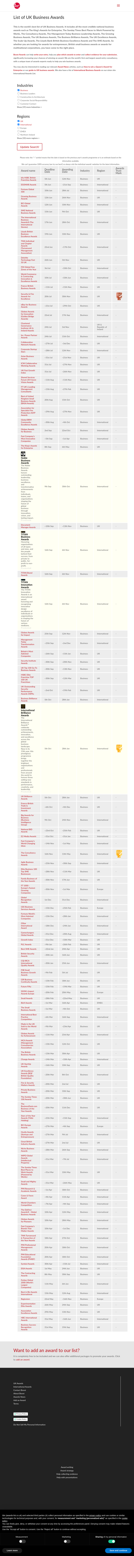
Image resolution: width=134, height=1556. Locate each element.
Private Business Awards (28, 1091)
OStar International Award (26, 925)
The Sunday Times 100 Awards (29, 1098)
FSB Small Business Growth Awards (28, 972)
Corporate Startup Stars (29, 350)
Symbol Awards (27, 1264)
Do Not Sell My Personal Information (29, 1424)
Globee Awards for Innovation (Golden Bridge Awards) (27, 315)
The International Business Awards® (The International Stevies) (28, 222)
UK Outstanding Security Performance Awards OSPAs (28, 690)
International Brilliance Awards (28, 713)
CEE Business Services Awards (28, 908)
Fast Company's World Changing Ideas (28, 843)
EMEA (23, 131)
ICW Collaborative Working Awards (29, 364)
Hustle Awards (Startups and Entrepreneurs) (27, 1134)
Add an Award (19, 1400)
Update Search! (29, 146)
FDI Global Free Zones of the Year (28, 268)
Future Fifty (26, 986)
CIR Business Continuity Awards (29, 980)
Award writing (67, 1467)
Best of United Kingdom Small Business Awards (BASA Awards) (28, 399)
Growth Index (27, 939)
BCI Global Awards (25, 204)
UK (21, 121)
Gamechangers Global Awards (27, 933)
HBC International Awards (29, 1318)
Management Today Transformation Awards (27, 643)
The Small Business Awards (28, 1008)
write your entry (41, 54)
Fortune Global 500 (27, 190)
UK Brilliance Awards (26, 797)
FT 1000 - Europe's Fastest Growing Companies (28, 889)
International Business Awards (87, 70)
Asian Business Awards (27, 357)
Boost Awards (19, 54)
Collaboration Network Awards (28, 343)
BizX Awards (26, 1003)
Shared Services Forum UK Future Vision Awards (28, 379)
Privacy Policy (21, 1414)
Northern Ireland (27, 134)
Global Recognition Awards (26, 899)
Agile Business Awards (27, 863)
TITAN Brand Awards (26, 574)
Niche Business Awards (27, 1149)
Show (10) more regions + (28, 138)
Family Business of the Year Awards (29, 879)
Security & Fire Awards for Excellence (27, 296)
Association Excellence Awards (29, 1312)
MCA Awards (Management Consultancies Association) (27, 1044)
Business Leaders (27, 93)
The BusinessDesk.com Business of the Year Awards (29, 1107)
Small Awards (27, 998)
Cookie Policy (21, 1419)
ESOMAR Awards (28, 184)
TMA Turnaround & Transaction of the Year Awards (28, 1238)
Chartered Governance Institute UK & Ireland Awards (27, 327)
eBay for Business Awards (28, 305)
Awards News (19, 1397)
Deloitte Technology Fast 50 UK (28, 260)
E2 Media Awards (28, 836)
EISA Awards (26, 1268)
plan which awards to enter (69, 54)
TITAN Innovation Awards (26, 585)
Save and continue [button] (118, 1550)
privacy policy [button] (95, 1515)
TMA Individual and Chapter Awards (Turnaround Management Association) (27, 247)
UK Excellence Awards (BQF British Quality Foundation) (27, 1074)
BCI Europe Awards (26, 1126)
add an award (22, 1359)
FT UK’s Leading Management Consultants (28, 389)
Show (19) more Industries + (29, 107)
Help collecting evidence (67, 1474)
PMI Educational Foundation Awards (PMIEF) (28, 1256)
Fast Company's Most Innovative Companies (28, 438)
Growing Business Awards (29, 197)
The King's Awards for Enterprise (29, 446)
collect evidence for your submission (101, 54)
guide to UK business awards (41, 70)
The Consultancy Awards (28, 854)
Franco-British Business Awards (28, 287)
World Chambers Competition (28, 1203)
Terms (16, 1403)
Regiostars (25, 1299)
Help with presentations (67, 1477)
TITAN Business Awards (25, 537)
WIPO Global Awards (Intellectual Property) (26, 1159)
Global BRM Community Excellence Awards (29, 422)
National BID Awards (26, 830)
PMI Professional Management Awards (28, 1247)
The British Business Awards (28, 1053)
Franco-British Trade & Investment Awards (27, 807)
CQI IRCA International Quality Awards (27, 963)
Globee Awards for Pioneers (27, 1220)
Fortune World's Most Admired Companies (28, 916)
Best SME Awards (28, 949)
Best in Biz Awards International (29, 1293)
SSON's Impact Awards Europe (27, 992)
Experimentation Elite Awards (28, 1304)
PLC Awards (26, 944)
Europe (23, 128)
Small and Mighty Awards (28, 1182)
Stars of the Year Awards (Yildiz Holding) (28, 1118)
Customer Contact (28, 104)
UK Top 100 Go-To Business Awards (29, 669)
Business (24, 90)
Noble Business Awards (25, 460)
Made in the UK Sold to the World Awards (28, 1026)
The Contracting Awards (28, 1274)
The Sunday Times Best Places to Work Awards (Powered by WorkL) (29, 1172)
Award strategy (67, 1470)
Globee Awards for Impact (27, 633)
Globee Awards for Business (27, 430)
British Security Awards (27, 954)
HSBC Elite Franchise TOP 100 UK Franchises (27, 678)
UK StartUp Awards (26, 1065)
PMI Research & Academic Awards (28, 1189)
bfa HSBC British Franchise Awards (28, 178)
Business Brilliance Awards (29, 699)
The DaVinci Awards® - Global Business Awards (29, 1212)
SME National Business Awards (28, 211)
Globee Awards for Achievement (28, 1034)
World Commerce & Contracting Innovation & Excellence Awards (29, 277)
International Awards (22, 1387)
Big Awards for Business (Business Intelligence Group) (27, 820)
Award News (63, 67)
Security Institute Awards (28, 662)
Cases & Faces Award (27, 1196)
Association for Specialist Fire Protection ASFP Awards (28, 411)
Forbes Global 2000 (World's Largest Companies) (27, 1283)
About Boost (19, 1393)
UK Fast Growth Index (28, 371)
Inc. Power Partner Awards (29, 336)
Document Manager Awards (28, 526)
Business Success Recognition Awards (28, 1327)
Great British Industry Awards (28, 1142)
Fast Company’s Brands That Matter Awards (28, 1228)
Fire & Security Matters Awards (28, 1084)
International (26, 124)
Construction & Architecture (32, 97)
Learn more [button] (12, 1550)
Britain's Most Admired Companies (27, 653)
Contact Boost (20, 1390)
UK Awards (18, 1383)
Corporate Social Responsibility (33, 100)
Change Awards (28, 1059)
